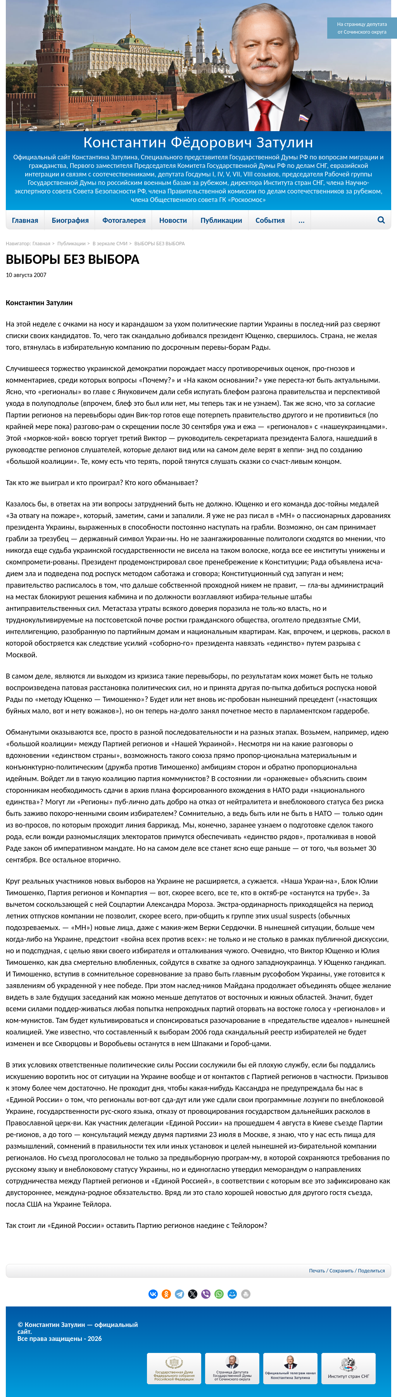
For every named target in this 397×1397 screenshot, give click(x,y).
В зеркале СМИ (110, 243)
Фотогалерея (124, 220)
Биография (70, 220)
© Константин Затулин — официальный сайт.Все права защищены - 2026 (77, 1331)
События (270, 220)
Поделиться (371, 1271)
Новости (173, 220)
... (302, 220)
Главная (25, 220)
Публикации (221, 220)
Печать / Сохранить (331, 1270)
